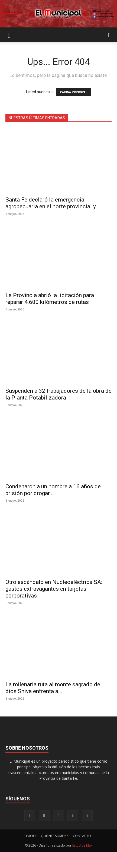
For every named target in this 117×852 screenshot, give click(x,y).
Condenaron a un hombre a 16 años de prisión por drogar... (53, 489)
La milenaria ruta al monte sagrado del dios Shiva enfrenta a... (53, 687)
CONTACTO (82, 836)
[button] (9, 34)
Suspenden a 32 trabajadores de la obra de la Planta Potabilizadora (58, 394)
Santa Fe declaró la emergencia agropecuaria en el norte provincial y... (52, 203)
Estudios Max (82, 845)
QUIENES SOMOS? (54, 836)
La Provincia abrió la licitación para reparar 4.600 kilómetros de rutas (49, 298)
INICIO (31, 836)
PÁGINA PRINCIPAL (73, 92)
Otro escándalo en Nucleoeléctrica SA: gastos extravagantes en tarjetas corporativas (53, 589)
